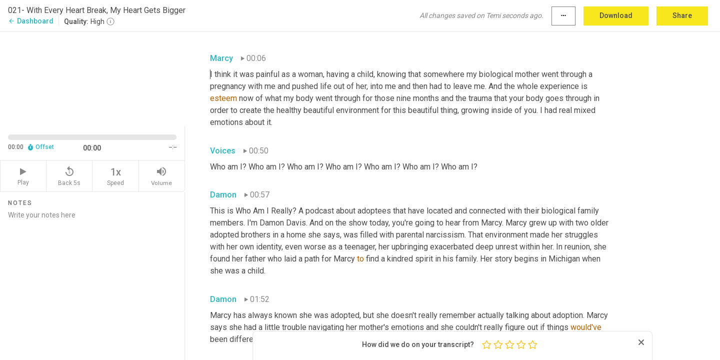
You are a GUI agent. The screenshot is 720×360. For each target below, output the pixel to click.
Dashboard (31, 21)
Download (616, 16)
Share (682, 16)
